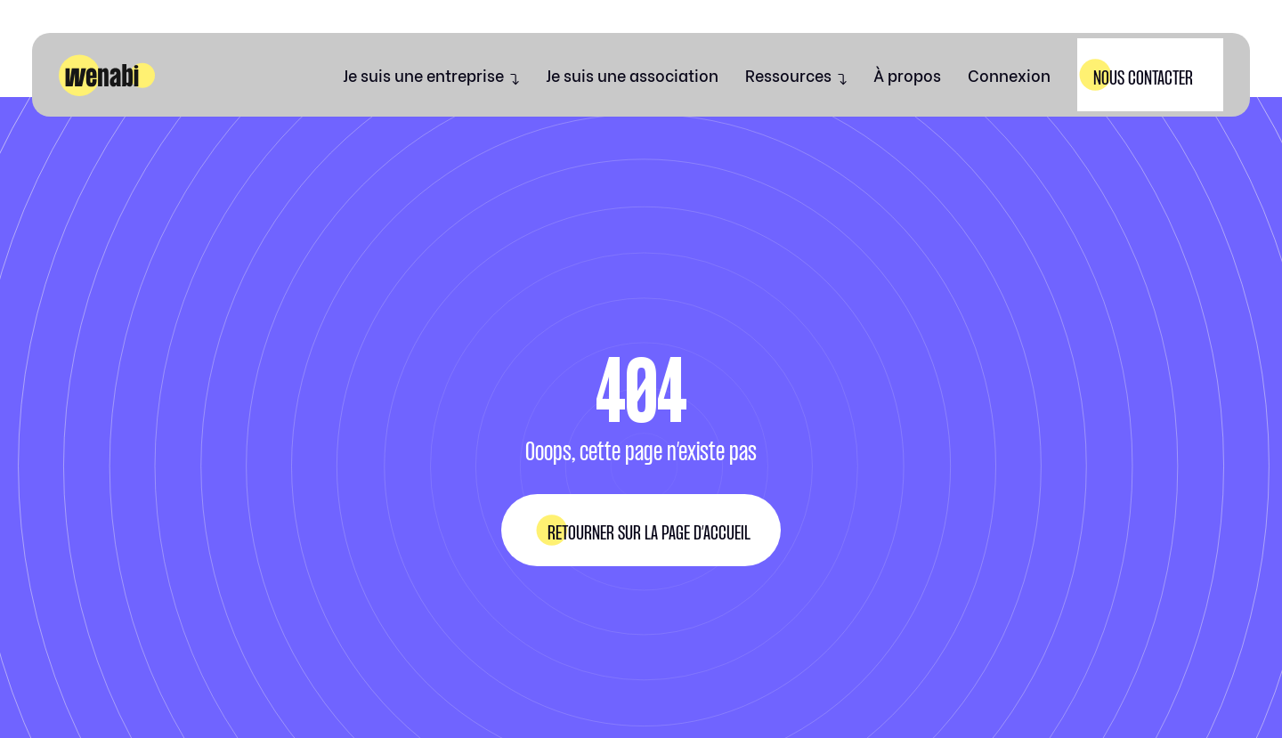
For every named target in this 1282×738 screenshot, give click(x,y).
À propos (907, 74)
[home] (107, 75)
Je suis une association (632, 74)
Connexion (1009, 74)
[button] (431, 74)
